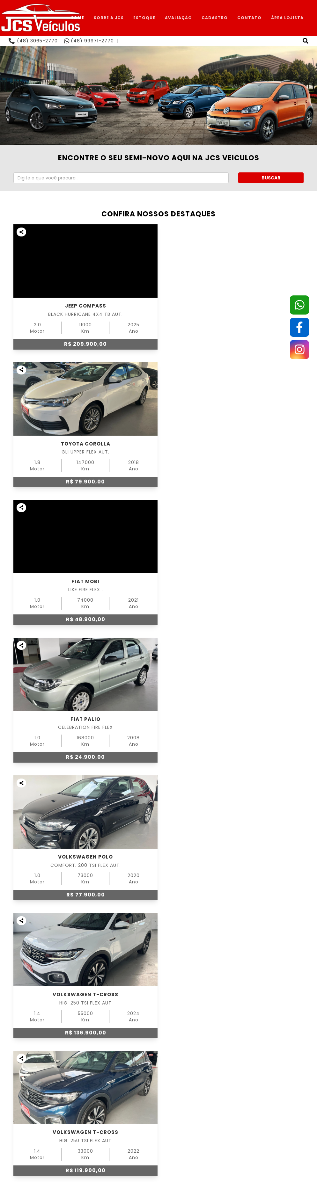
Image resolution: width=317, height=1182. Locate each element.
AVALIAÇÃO (178, 17)
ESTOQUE (144, 17)
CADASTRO (215, 17)
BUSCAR (271, 178)
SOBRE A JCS (109, 17)
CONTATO (249, 17)
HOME (77, 17)
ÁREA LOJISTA (287, 17)
